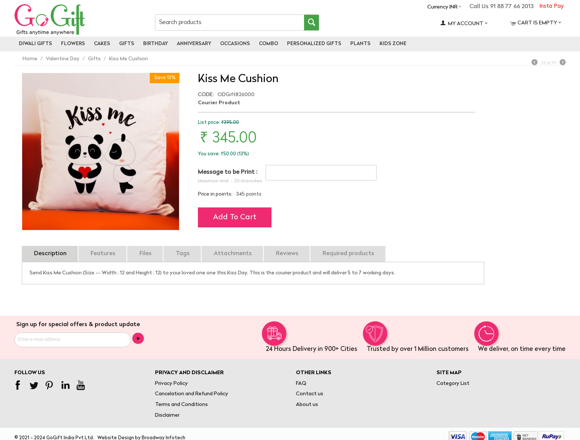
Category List (452, 383)
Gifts (126, 43)
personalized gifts (314, 43)
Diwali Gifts (35, 43)
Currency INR (442, 7)
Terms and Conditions (181, 404)
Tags (183, 254)
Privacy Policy (171, 383)
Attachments (233, 254)
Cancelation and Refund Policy (191, 394)
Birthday (155, 43)
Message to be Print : (227, 172)
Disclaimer (167, 415)
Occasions (235, 43)
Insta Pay (551, 6)
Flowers (73, 43)
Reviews (287, 254)
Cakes (102, 43)
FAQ (301, 383)
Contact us (309, 394)
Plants (360, 43)
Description (50, 254)
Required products (348, 254)
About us (307, 404)
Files (145, 254)
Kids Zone (393, 43)
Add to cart (234, 217)
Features (103, 254)
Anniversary (194, 43)
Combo (268, 43)
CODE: (206, 95)
